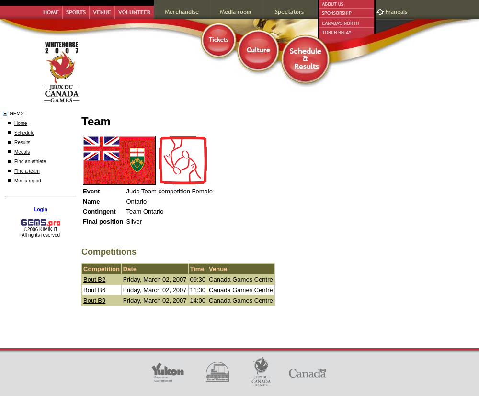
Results (22, 142)
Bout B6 (94, 290)
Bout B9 (94, 300)
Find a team (27, 171)
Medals (22, 152)
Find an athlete (30, 161)
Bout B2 (94, 279)
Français (398, 10)
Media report (27, 180)
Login (40, 209)
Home (20, 123)
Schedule (24, 133)
